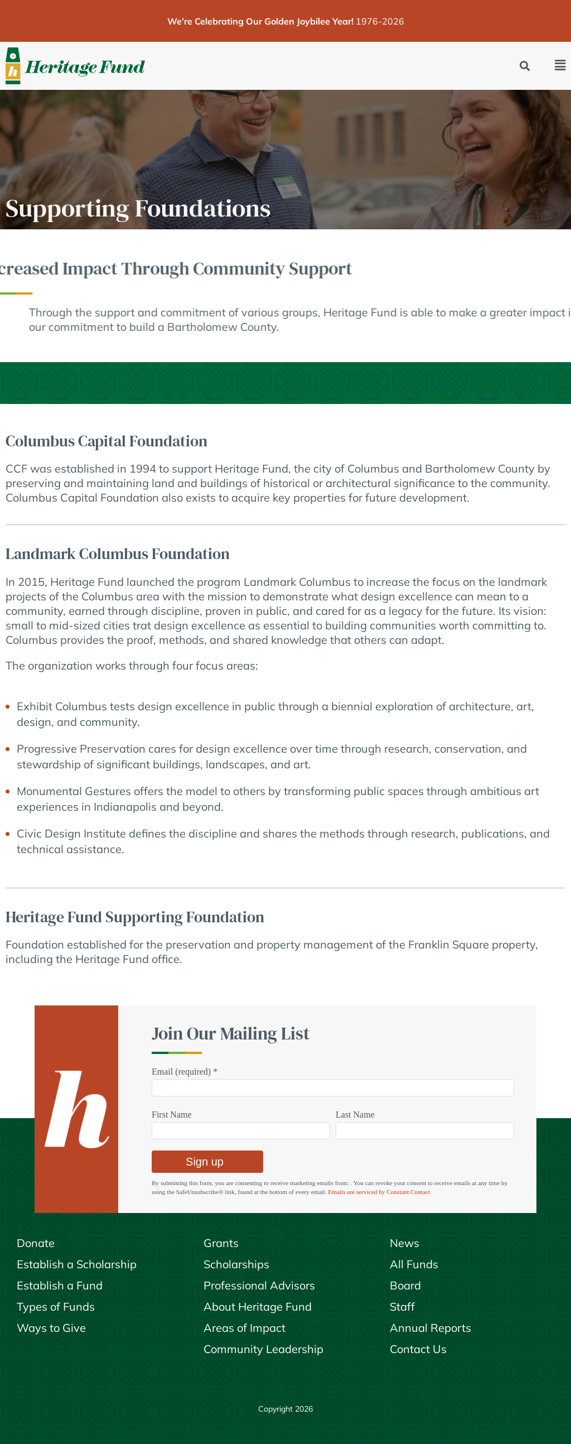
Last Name (355, 1114)
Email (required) (184, 1071)
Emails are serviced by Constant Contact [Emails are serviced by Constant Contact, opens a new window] (379, 1191)
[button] (525, 66)
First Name (172, 1114)
